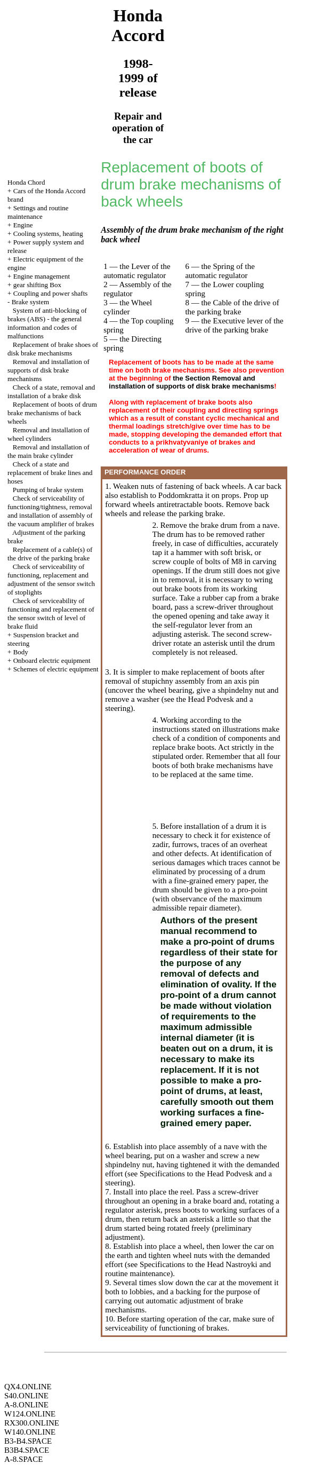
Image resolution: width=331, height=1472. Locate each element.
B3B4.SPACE (26, 1450)
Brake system (30, 302)
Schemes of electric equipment (56, 669)
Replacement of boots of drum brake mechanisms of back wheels (52, 412)
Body (20, 652)
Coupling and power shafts (50, 293)
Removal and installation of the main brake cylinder (48, 451)
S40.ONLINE (26, 1395)
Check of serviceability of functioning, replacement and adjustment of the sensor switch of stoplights (51, 579)
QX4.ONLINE (28, 1386)
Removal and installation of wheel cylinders (48, 434)
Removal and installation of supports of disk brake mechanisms (48, 370)
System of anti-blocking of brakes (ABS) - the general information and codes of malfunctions (47, 323)
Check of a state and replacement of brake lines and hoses (50, 472)
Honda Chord (26, 182)
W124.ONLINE (29, 1414)
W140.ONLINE (29, 1432)
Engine (23, 225)
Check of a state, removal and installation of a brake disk (51, 391)
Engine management (41, 276)
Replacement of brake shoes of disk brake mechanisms (52, 349)
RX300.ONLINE (31, 1423)
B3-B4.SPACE (28, 1441)
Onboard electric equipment (52, 660)
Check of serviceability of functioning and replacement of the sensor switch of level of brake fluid (50, 613)
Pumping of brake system (48, 490)
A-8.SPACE (23, 1459)
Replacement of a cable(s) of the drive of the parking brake (49, 553)
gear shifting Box (37, 285)
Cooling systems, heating (48, 233)
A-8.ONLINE (26, 1404)
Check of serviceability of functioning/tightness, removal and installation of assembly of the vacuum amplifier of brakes (50, 511)
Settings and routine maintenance (38, 212)
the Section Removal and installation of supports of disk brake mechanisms (191, 382)
